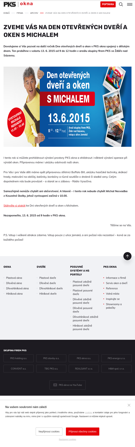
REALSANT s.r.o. (84, 368)
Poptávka (108, 4)
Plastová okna (14, 277)
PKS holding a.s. (18, 358)
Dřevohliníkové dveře (51, 288)
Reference (112, 288)
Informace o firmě (116, 277)
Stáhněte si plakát (14, 205)
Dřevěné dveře (47, 283)
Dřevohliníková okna (17, 288)
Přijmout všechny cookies (83, 431)
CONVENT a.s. (18, 368)
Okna (7, 266)
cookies (88, 412)
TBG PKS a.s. (51, 368)
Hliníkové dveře (48, 293)
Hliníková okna (14, 293)
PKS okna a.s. (84, 358)
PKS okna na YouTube (70, 385)
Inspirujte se (113, 299)
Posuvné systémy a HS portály (79, 270)
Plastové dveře (47, 277)
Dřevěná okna (14, 283)
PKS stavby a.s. (51, 358)
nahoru (127, 256)
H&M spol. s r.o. (116, 368)
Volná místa (112, 293)
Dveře (41, 266)
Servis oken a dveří (116, 283)
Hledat (121, 4)
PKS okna (110, 266)
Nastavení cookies (67, 439)
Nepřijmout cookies (48, 431)
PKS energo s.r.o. (116, 358)
